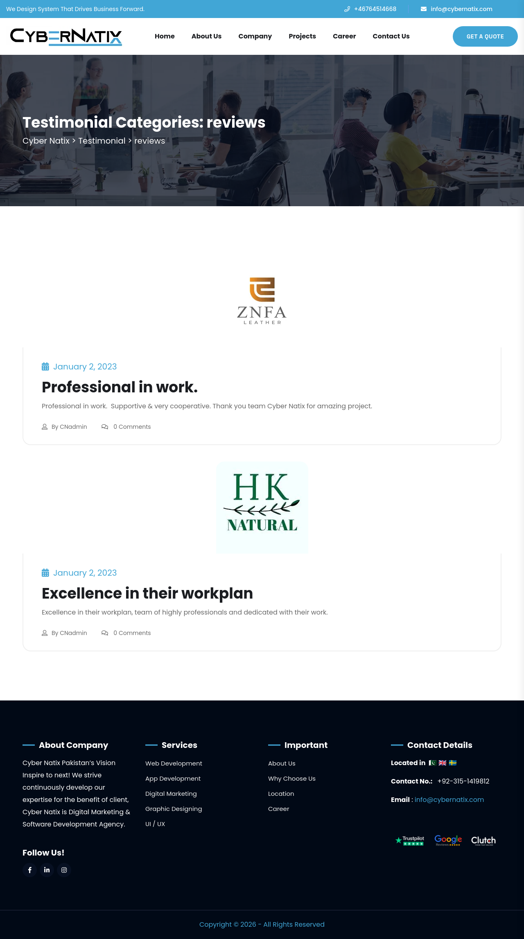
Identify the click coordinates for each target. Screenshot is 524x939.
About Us (207, 36)
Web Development (173, 763)
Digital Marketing (171, 793)
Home (165, 36)
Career (344, 36)
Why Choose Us (292, 778)
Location (281, 793)
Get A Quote (485, 36)
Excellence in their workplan (147, 593)
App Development (173, 778)
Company (255, 36)
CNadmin (73, 427)
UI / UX (155, 824)
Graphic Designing (173, 808)
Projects (302, 36)
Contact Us (391, 36)
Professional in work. (120, 387)
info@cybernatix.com (461, 9)
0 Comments (132, 427)
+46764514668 (375, 9)
